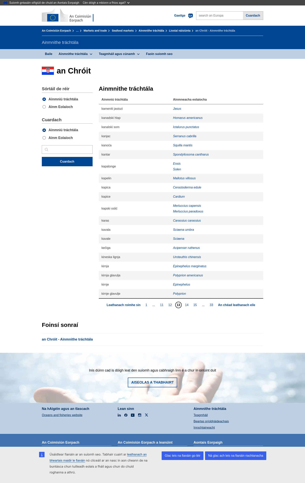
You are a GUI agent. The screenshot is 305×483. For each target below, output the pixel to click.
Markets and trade (95, 30)
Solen (177, 169)
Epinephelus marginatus (189, 266)
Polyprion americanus (188, 275)
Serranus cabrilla (184, 136)
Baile (48, 54)
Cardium (179, 196)
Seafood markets (123, 30)
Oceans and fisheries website (62, 415)
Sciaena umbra (183, 229)
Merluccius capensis (187, 205)
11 (162, 305)
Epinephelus (181, 284)
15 (195, 305)
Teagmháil (201, 415)
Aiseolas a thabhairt (152, 382)
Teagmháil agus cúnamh (117, 54)
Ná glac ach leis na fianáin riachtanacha (235, 455)
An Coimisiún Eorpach (56, 30)
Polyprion (179, 293)
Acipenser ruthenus (186, 247)
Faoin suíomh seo (159, 54)
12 (170, 305)
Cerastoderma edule (187, 187)
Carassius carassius (187, 220)
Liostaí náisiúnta (179, 30)
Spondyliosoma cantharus (191, 154)
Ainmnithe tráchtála (151, 30)
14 (187, 305)
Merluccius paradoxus (188, 211)
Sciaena (178, 238)
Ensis (177, 163)
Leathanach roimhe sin (123, 305)
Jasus (177, 108)
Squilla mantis (182, 145)
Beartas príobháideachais (211, 421)
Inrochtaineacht (204, 427)
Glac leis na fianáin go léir (182, 455)
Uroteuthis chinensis (187, 257)
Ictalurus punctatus (186, 127)
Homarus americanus (187, 117)
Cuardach (253, 15)
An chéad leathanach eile (236, 305)
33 (212, 305)
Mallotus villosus (184, 178)
